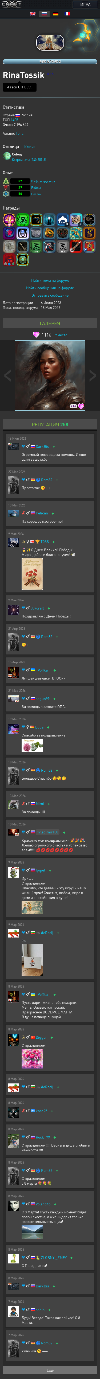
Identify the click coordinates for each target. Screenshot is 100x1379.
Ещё (50, 1370)
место (61, 334)
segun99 (43, 698)
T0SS (45, 541)
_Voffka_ (43, 670)
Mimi (40, 803)
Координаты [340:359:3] (29, 160)
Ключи (29, 146)
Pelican (42, 513)
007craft (37, 608)
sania (40, 1309)
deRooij (47, 932)
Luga (39, 727)
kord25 (41, 1110)
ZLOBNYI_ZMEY (54, 1257)
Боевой (36, 194)
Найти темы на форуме (50, 280)
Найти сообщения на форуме (50, 287)
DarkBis (42, 446)
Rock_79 (43, 1137)
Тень (19, 133)
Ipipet (40, 870)
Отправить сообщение (50, 295)
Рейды (36, 188)
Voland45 (43, 1204)
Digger (41, 1037)
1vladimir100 (47, 831)
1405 (14, 119)
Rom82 (46, 479)
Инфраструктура (43, 181)
